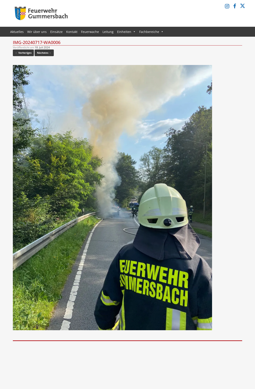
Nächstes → (44, 52)
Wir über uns (37, 32)
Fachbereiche (151, 32)
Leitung (108, 32)
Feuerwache (90, 32)
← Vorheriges (23, 52)
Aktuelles (17, 32)
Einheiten (126, 32)
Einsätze (56, 32)
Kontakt (71, 32)
